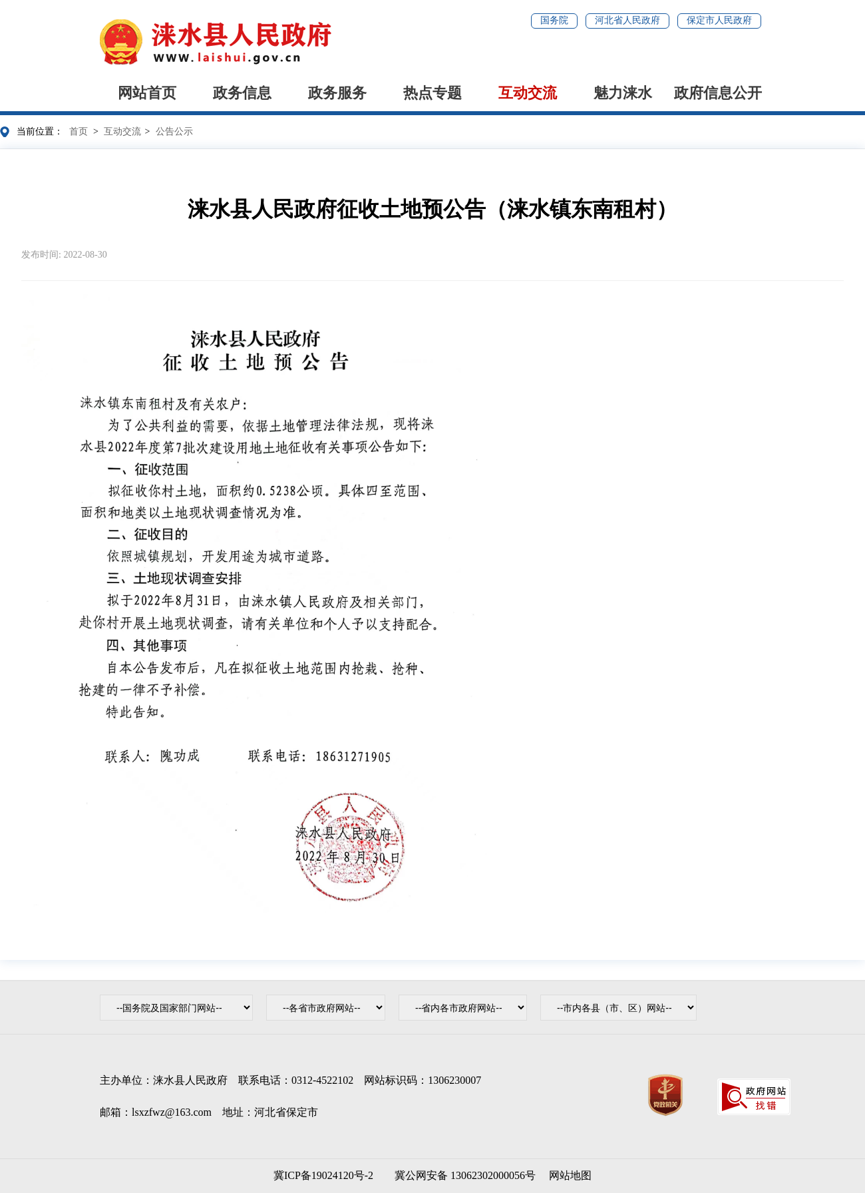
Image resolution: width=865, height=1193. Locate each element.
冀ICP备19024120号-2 (323, 1175)
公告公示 (174, 131)
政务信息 (242, 93)
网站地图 (570, 1175)
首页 (78, 131)
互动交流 (527, 93)
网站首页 (147, 93)
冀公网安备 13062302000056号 (462, 1175)
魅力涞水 (623, 93)
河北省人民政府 (627, 20)
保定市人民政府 (719, 20)
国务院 (554, 20)
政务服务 (337, 93)
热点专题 (432, 93)
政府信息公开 (718, 93)
